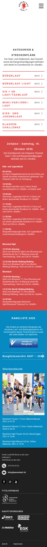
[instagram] (11, 480)
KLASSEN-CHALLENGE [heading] (12, 125)
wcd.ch (4, 544)
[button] (39, 75)
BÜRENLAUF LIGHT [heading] (17, 83)
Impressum (18, 544)
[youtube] (17, 482)
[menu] (41, 6)
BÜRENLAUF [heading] (12, 75)
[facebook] (5, 480)
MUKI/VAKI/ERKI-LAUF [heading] (16, 104)
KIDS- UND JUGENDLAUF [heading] (13, 115)
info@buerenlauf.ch (17, 472)
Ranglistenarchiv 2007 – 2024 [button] (23, 356)
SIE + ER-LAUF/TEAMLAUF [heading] (15, 93)
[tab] (23, 356)
